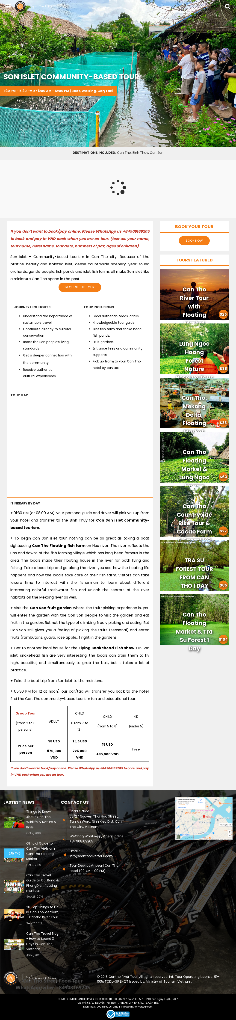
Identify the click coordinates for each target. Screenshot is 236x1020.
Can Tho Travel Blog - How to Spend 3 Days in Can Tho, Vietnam (42, 941)
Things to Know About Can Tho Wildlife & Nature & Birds (41, 819)
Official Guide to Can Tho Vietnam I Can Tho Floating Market (41, 851)
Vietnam (184, 981)
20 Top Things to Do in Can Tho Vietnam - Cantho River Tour (42, 912)
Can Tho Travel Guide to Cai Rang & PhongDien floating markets (42, 883)
